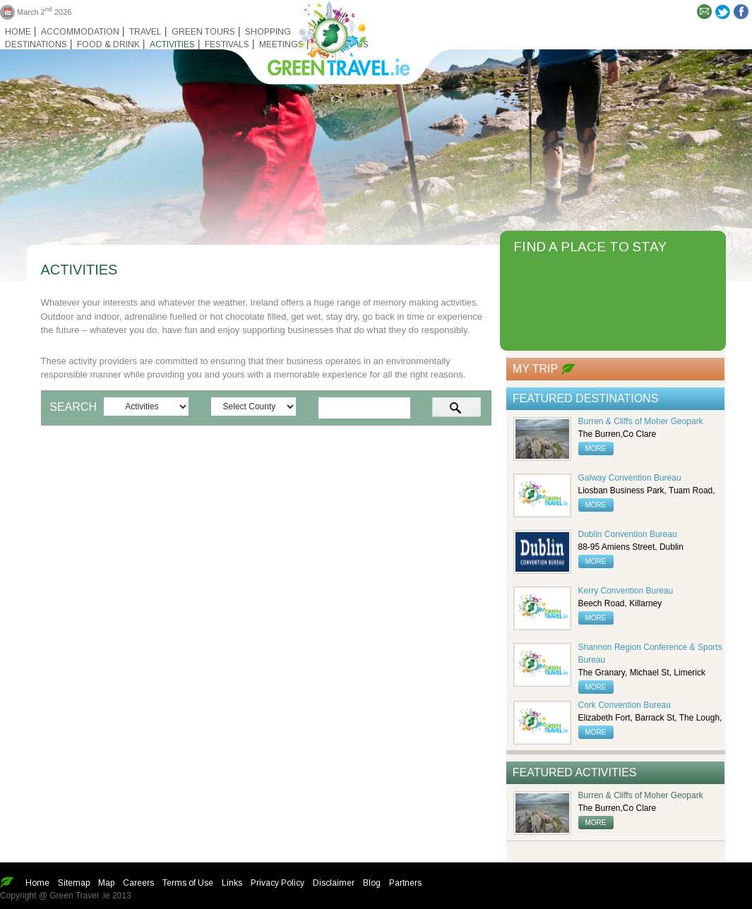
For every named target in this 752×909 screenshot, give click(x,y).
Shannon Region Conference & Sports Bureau (650, 653)
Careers (138, 883)
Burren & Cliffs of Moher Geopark (640, 421)
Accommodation (80, 32)
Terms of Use (187, 883)
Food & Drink (108, 44)
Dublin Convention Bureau (627, 534)
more (596, 448)
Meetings (281, 44)
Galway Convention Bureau (629, 478)
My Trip (535, 369)
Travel (145, 32)
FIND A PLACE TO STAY (590, 246)
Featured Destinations (586, 398)
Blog (372, 883)
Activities (172, 44)
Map (106, 883)
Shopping (268, 32)
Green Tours (203, 32)
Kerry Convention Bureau (626, 591)
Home (18, 32)
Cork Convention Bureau (624, 705)
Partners (405, 883)
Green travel (330, 35)
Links (232, 883)
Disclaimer (333, 883)
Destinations (36, 44)
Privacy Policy (277, 883)
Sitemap (74, 883)
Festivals (227, 44)
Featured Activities (575, 772)
